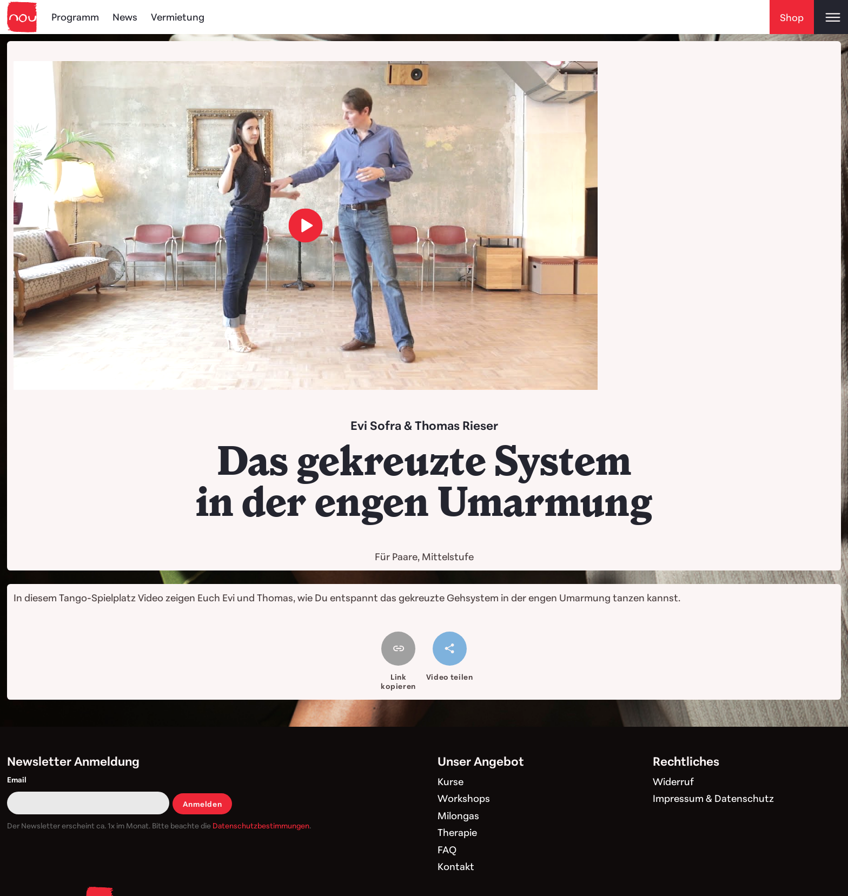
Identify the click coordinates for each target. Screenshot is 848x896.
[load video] (306, 226)
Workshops (464, 798)
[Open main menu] (831, 17)
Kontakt (456, 866)
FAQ (447, 849)
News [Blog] (124, 17)
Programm (75, 17)
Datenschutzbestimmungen (261, 825)
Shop (792, 17)
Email (17, 779)
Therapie (457, 832)
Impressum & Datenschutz (713, 798)
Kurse (450, 781)
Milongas (458, 815)
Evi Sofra (375, 425)
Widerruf (673, 781)
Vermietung (177, 17)
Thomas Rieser (456, 425)
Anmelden (202, 803)
